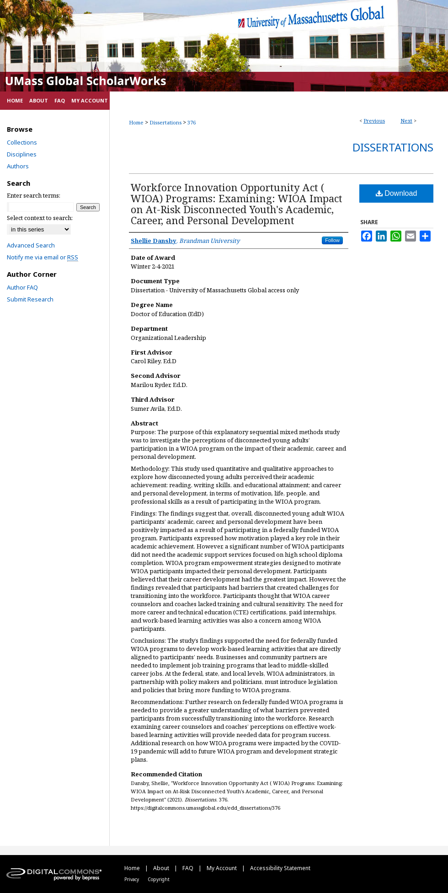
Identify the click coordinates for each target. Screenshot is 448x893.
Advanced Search (31, 245)
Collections (22, 142)
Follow (332, 240)
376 (191, 122)
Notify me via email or (42, 257)
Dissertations (165, 122)
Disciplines (22, 154)
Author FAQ (22, 287)
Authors (18, 166)
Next (406, 120)
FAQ (188, 868)
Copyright (159, 879)
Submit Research (30, 299)
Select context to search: (40, 218)
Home (136, 122)
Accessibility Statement (280, 868)
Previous (374, 120)
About (162, 868)
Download (396, 193)
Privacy (132, 879)
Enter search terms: (33, 195)
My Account (222, 868)
